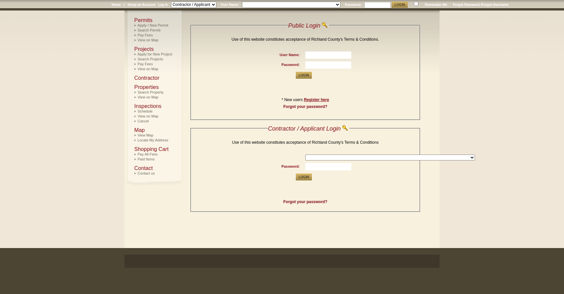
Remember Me (436, 5)
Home (116, 5)
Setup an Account (141, 5)
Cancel (143, 121)
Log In (163, 5)
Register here (316, 99)
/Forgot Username (495, 5)
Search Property (150, 92)
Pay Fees (145, 35)
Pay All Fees (148, 154)
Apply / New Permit (153, 25)
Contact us (146, 173)
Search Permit (149, 30)
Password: (353, 5)
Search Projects (150, 59)
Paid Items (146, 159)
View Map (145, 135)
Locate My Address (153, 140)
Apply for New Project (155, 54)
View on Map (148, 40)
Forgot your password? (305, 106)
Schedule (145, 111)
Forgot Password (466, 5)
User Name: (230, 5)
